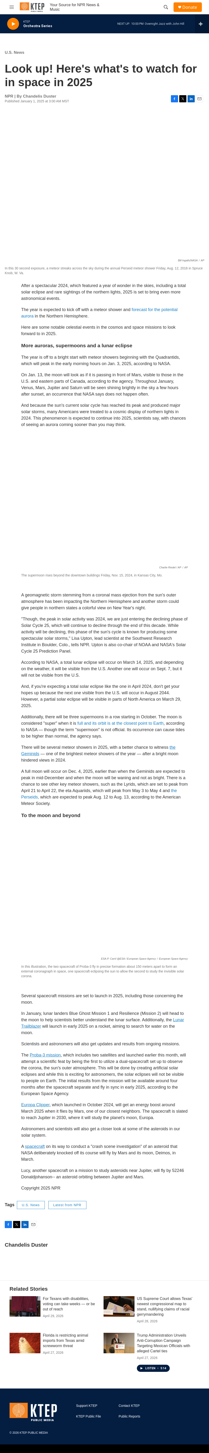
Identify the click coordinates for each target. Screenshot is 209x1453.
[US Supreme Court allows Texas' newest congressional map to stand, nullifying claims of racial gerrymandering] (119, 1306)
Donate (189, 7)
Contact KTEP (129, 1406)
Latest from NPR (67, 1205)
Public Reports (129, 1416)
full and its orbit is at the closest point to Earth (120, 723)
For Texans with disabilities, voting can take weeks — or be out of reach (69, 1304)
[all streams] (202, 23)
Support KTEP (86, 1406)
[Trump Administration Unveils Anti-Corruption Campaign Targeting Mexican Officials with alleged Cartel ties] (119, 1343)
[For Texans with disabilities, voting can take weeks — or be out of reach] (25, 1306)
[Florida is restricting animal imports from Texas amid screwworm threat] (25, 1343)
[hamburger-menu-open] (11, 7)
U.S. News (14, 52)
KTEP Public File (88, 1416)
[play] (13, 24)
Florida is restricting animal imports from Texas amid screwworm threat (65, 1340)
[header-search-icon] (165, 7)
